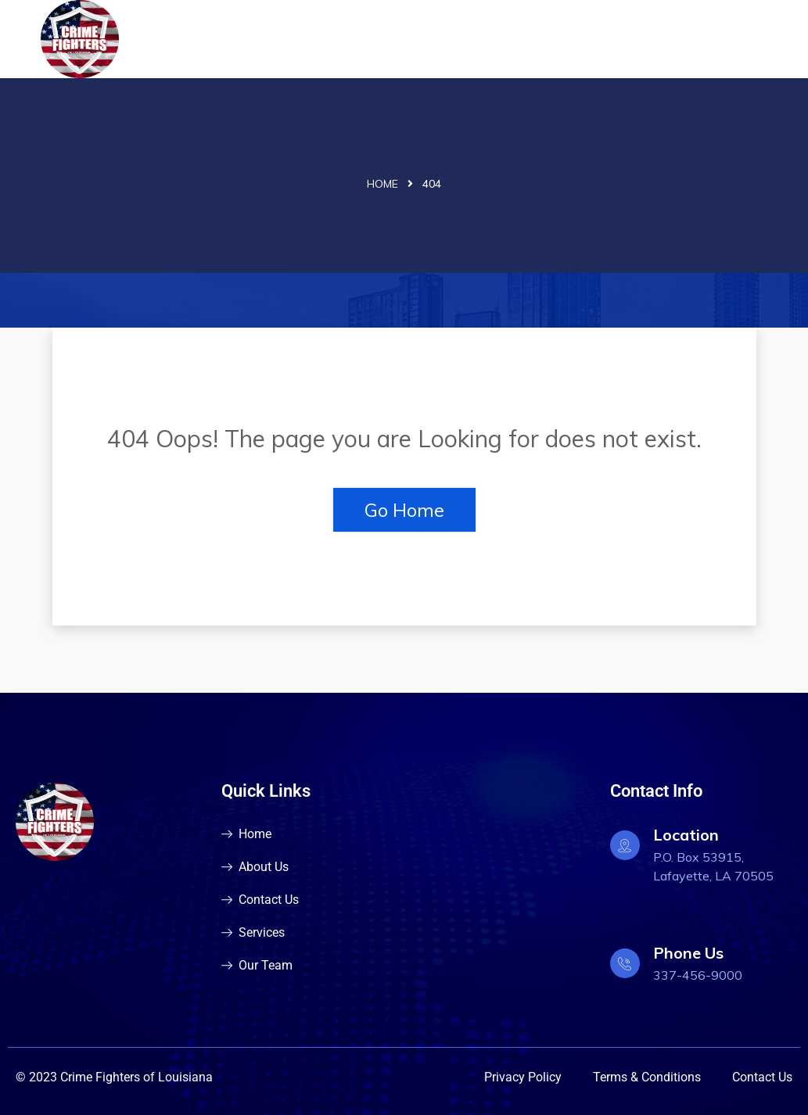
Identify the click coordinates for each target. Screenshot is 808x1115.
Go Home (404, 510)
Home (382, 184)
